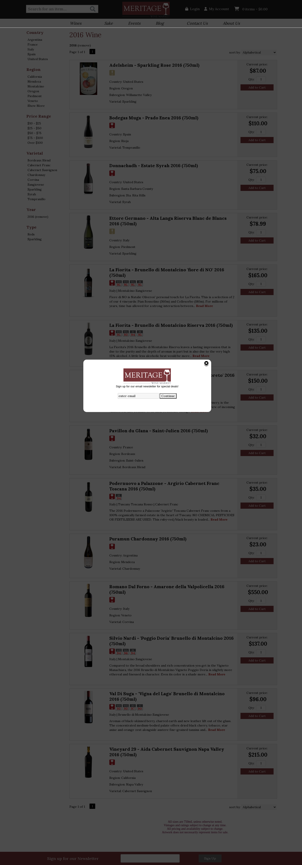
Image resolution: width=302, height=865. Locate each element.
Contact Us (197, 23)
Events (132, 24)
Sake (108, 23)
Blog (158, 24)
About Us (230, 24)
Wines (74, 24)
